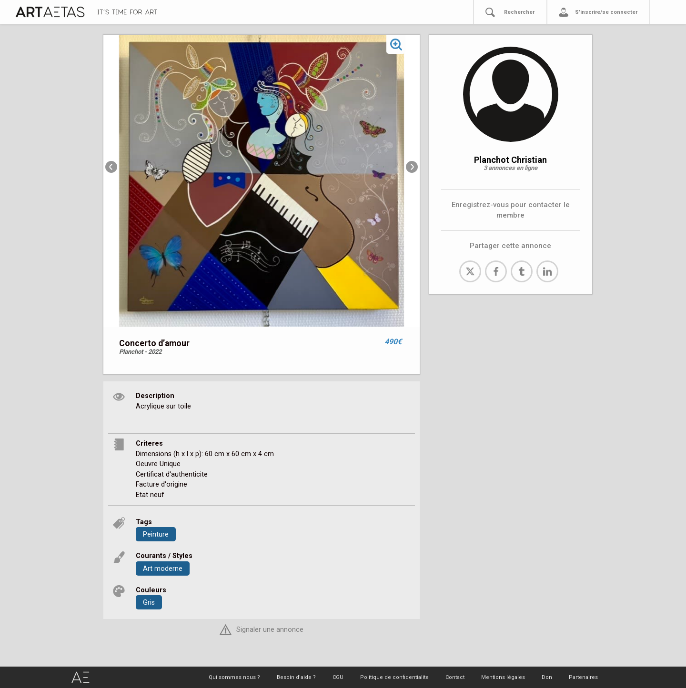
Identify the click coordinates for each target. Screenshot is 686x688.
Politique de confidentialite (394, 677)
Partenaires (583, 677)
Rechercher (519, 12)
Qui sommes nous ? (234, 677)
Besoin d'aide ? (296, 677)
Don (547, 677)
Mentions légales (503, 677)
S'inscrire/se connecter (606, 12)
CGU (338, 677)
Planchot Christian (510, 159)
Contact (454, 677)
